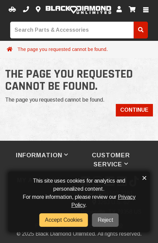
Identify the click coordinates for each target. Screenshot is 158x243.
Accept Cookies (64, 220)
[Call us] (26, 9)
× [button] (144, 178)
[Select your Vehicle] (12, 9)
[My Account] (119, 9)
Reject (105, 220)
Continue (134, 110)
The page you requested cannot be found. (62, 49)
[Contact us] (38, 9)
